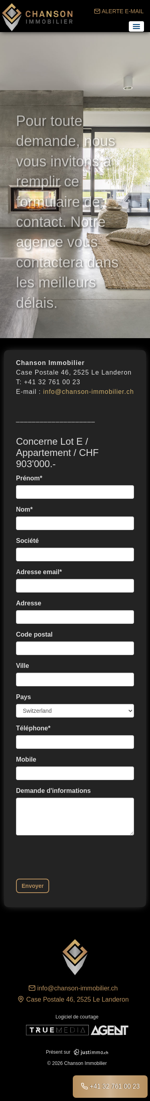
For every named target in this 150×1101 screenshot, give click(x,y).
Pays (23, 697)
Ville (22, 665)
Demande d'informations (53, 790)
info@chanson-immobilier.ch (88, 391)
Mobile (26, 759)
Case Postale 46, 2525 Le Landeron (73, 999)
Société (27, 540)
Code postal (34, 634)
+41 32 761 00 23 (110, 1086)
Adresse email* (39, 572)
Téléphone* (33, 728)
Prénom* (29, 478)
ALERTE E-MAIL (119, 11)
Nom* (24, 509)
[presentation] (77, 857)
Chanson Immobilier (38, 17)
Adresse (28, 603)
